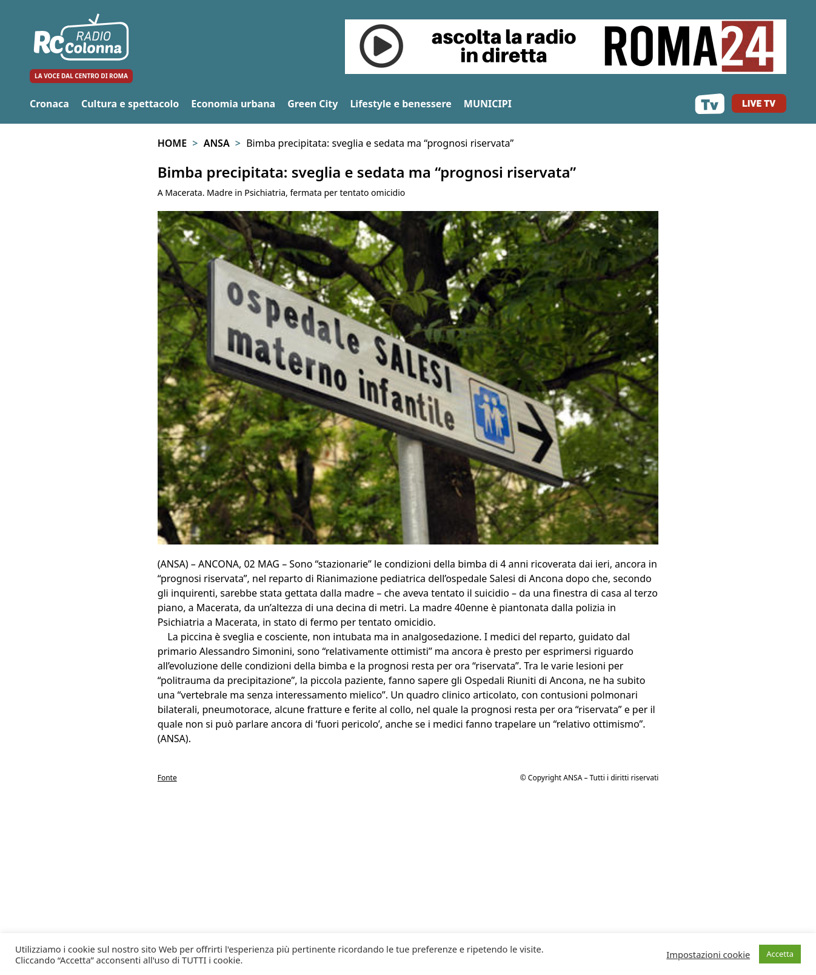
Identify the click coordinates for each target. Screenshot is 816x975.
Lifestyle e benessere (400, 103)
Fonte (167, 777)
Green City (312, 103)
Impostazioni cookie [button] (708, 954)
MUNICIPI (488, 103)
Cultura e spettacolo (130, 103)
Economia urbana (233, 103)
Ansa (217, 143)
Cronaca (49, 103)
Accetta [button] (780, 953)
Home (172, 143)
